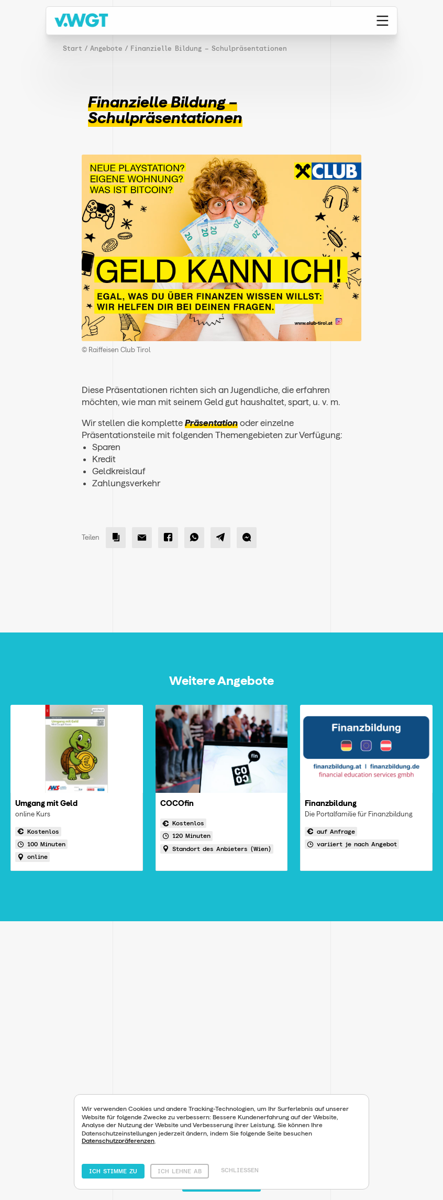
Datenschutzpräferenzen (118, 1140)
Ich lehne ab (180, 1171)
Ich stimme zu (113, 1171)
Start (72, 48)
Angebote (106, 48)
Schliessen (240, 1170)
